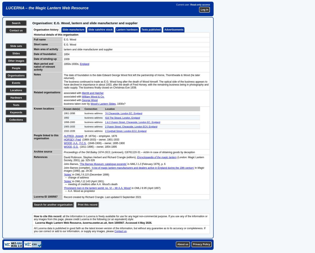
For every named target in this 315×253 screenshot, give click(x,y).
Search (16, 23)
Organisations (16, 75)
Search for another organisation (53, 204)
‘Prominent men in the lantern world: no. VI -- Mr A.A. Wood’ (97, 188)
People (16, 68)
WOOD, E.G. (71, 146)
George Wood (90, 100)
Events (16, 83)
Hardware (16, 97)
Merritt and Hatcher (93, 93)
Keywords (16, 112)
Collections (16, 119)
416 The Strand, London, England (122, 117)
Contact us (16, 30)
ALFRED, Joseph (73, 136)
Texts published (151, 29)
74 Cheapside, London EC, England (123, 113)
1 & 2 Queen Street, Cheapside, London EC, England (132, 122)
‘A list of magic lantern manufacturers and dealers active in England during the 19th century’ (142, 167)
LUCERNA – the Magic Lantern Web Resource (47, 8)
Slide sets (16, 46)
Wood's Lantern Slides (103, 103)
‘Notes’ (67, 174)
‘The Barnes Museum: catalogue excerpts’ (103, 164)
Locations (16, 90)
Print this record (87, 204)
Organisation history (46, 29)
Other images (16, 60)
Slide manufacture (74, 29)
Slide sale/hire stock (100, 29)
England (84, 64)
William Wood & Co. (93, 96)
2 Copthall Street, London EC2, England (126, 131)
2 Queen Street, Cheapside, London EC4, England (131, 126)
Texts (16, 105)
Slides (16, 53)
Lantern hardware (127, 29)
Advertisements (173, 29)
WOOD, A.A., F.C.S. (75, 143)
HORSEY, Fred (72, 139)
